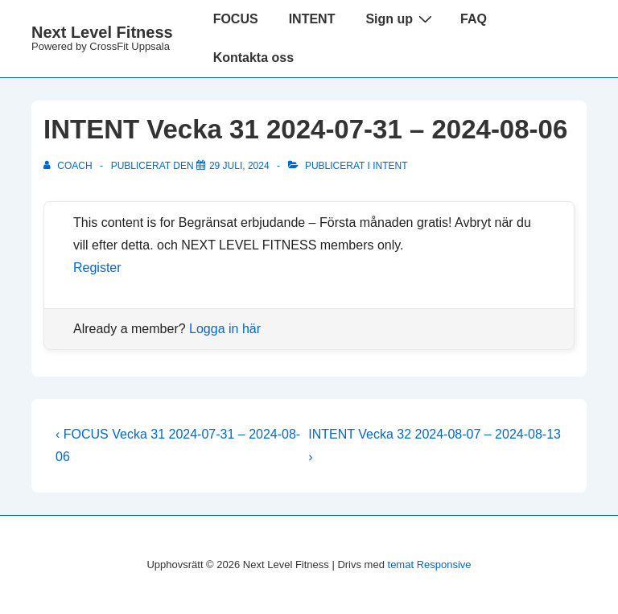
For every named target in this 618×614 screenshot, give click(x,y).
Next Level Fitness (102, 32)
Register (97, 267)
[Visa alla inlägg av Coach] (69, 165)
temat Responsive (430, 564)
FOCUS (235, 19)
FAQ (473, 19)
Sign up (400, 18)
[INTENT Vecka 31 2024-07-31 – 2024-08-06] (239, 165)
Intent (390, 165)
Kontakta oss (253, 57)
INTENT (312, 19)
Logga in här (225, 329)
